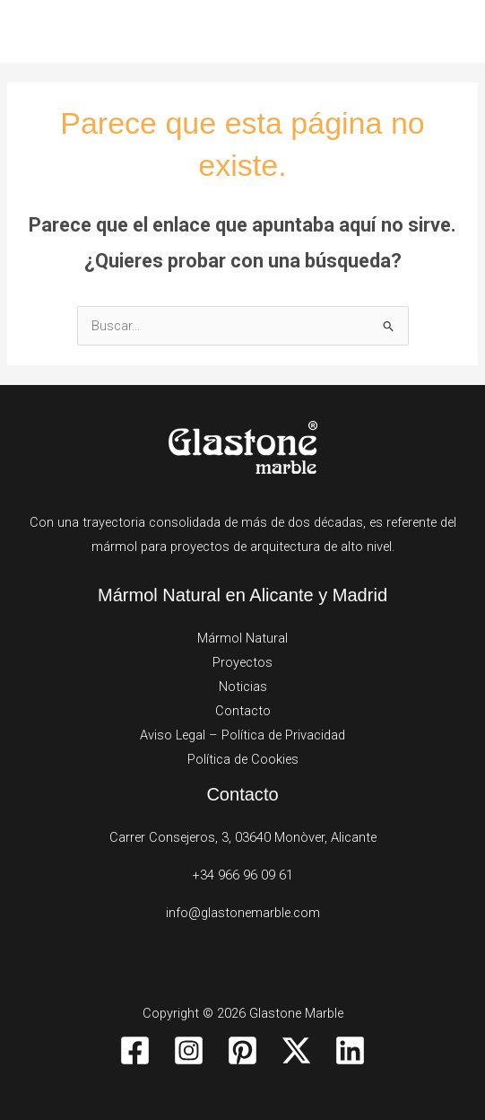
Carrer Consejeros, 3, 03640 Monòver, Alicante (243, 837)
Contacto (243, 711)
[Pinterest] (242, 1050)
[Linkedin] (350, 1050)
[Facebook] (135, 1050)
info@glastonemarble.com (243, 913)
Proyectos (242, 662)
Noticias (243, 686)
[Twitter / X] (296, 1050)
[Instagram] (188, 1050)
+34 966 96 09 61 (242, 875)
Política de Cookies (243, 759)
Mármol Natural (242, 638)
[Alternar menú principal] (448, 31)
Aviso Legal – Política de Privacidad (242, 735)
